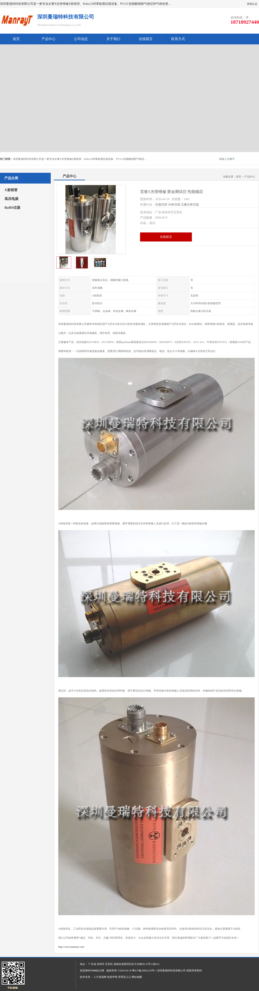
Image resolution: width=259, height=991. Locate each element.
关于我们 (113, 39)
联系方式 (178, 39)
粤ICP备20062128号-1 (144, 970)
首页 (16, 39)
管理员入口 (124, 977)
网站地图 (137, 977)
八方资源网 (99, 977)
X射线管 (11, 190)
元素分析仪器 (190, 204)
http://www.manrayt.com (71, 946)
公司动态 (81, 39)
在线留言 (146, 39)
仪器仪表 (161, 204)
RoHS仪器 (12, 207)
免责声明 (112, 977)
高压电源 (11, 199)
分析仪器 (174, 204)
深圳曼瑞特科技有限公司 (171, 970)
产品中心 (48, 39)
